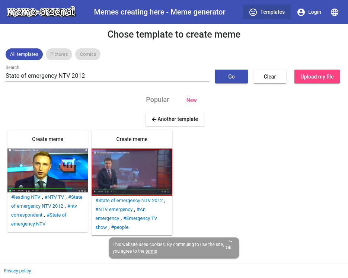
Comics (88, 54)
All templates (24, 54)
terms (151, 251)
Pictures (59, 54)
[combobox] (108, 76)
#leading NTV (26, 197)
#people (119, 227)
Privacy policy (17, 271)
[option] (24, 54)
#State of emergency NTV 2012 (129, 200)
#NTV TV (54, 197)
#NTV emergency (114, 209)
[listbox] (174, 54)
